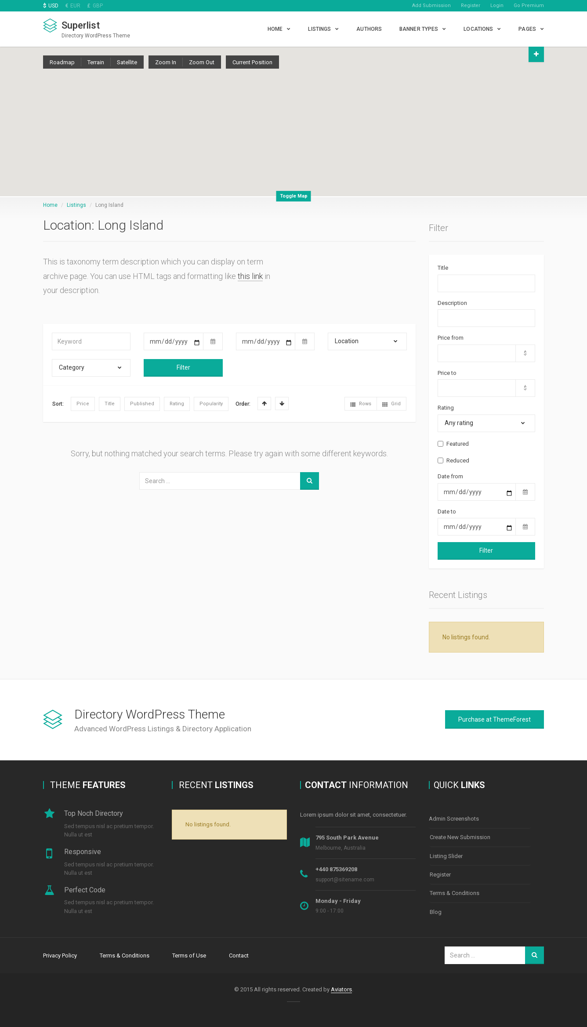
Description (452, 303)
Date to (447, 511)
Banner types (418, 29)
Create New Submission (460, 836)
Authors (369, 29)
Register (470, 5)
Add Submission (431, 5)
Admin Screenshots (454, 818)
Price (82, 404)
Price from (451, 337)
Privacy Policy (60, 955)
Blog (436, 909)
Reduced (453, 460)
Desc (282, 403)
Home (275, 29)
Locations (478, 29)
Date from (450, 476)
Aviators (341, 989)
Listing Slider (446, 854)
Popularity (211, 404)
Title (110, 404)
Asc (264, 403)
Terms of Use (189, 955)
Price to (447, 373)
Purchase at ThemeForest (494, 719)
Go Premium (529, 5)
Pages (527, 29)
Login (497, 5)
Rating (177, 404)
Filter (183, 367)
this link (250, 276)
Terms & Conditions (454, 891)
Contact (239, 955)
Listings (319, 29)
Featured (453, 443)
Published (142, 404)
